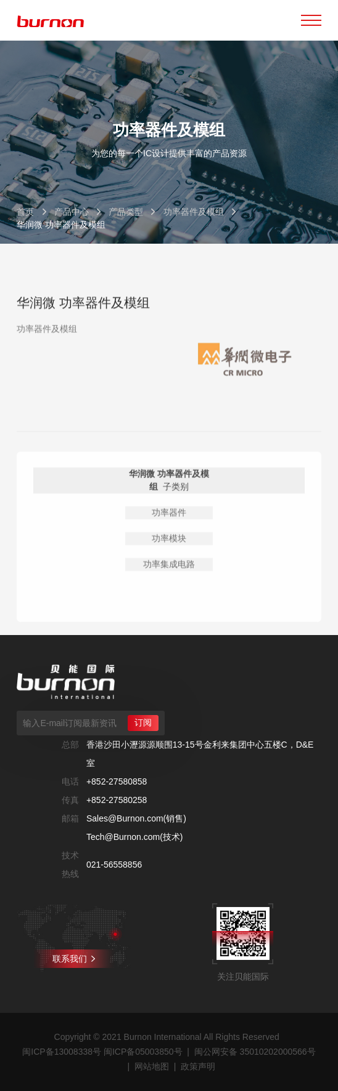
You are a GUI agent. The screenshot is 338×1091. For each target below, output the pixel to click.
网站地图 (151, 1066)
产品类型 (126, 212)
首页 (25, 212)
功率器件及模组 (193, 212)
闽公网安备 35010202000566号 (255, 1051)
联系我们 (73, 959)
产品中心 (71, 212)
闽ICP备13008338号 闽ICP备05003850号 (102, 1051)
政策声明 (198, 1066)
